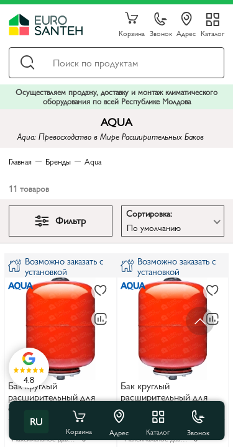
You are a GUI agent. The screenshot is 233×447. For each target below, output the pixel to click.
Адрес (186, 25)
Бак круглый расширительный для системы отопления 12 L (171, 397)
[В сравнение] (100, 319)
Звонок (161, 25)
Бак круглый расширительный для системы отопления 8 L (55, 397)
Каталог (212, 32)
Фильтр (60, 220)
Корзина (132, 25)
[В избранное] (100, 291)
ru (36, 421)
